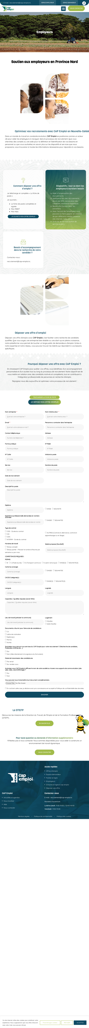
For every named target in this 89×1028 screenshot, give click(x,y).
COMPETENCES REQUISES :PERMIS (14, 558)
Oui (8, 651)
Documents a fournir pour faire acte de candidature (23, 628)
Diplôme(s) (11, 637)
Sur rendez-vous (12, 664)
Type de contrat (10, 528)
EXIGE (49, 509)
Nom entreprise (10, 412)
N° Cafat (8, 454)
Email (7, 422)
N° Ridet (48, 444)
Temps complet (12, 547)
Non (8, 676)
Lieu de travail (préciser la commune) (18, 618)
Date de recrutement (12, 476)
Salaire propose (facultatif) (54, 544)
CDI (8, 534)
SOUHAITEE (59, 520)
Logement (48, 618)
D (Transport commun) (33, 563)
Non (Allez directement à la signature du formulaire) (25, 654)
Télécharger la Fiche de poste (44, 397)
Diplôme (8, 505)
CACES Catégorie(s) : (12, 578)
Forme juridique (10, 444)
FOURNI (49, 621)
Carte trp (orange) (11, 567)
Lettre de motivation (14, 634)
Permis (9, 640)
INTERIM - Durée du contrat (16, 539)
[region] (44, 1022)
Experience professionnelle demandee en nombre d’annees (22, 516)
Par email (10, 661)
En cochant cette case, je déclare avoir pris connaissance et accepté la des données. (45, 688)
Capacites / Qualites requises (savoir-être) (20, 599)
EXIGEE (49, 520)
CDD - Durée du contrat (15, 531)
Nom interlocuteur (51, 412)
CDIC (8, 537)
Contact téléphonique (12, 433)
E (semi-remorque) (50, 563)
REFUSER (67, 1023)
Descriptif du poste (11, 486)
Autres (9, 642)
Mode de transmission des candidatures (19, 658)
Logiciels (48, 588)
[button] (63, 8)
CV (8, 632)
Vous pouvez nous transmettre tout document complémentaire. (27, 680)
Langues (8, 588)
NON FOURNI (51, 624)
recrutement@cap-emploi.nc (20, 3)
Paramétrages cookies (50, 1023)
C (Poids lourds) (16, 563)
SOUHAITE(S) (73, 563)
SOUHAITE (57, 509)
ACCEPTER (80, 1023)
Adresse (48, 433)
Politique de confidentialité (65, 688)
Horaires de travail (11, 544)
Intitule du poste (50, 454)
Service (7, 465)
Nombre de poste (51, 465)
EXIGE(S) (63, 563)
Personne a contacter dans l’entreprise (58, 422)
